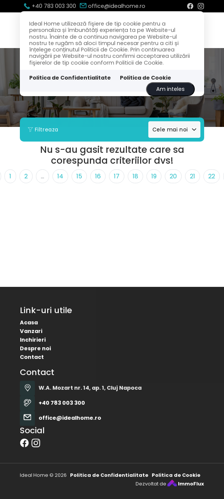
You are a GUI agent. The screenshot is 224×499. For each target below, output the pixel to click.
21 (192, 176)
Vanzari (31, 344)
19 (154, 176)
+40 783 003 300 (50, 6)
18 (135, 176)
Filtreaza (43, 129)
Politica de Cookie (145, 77)
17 (116, 176)
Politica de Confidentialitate (70, 77)
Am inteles (170, 89)
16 (98, 176)
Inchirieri (33, 353)
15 (79, 176)
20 (173, 176)
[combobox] (174, 129)
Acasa (29, 335)
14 (60, 176)
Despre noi (35, 361)
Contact (32, 370)
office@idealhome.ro (112, 6)
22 (211, 176)
